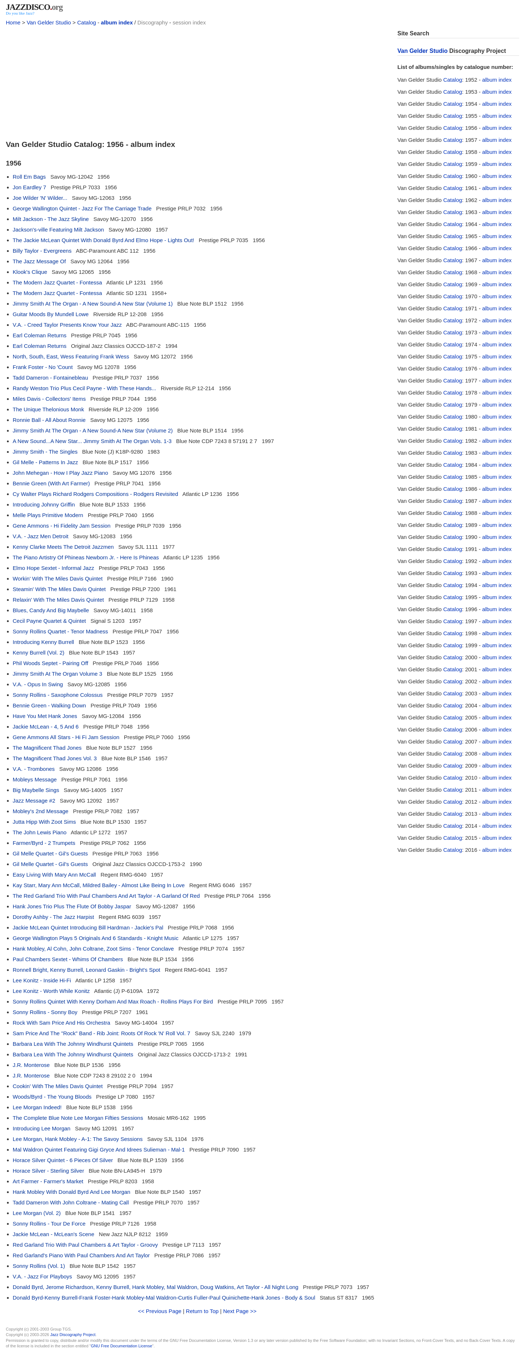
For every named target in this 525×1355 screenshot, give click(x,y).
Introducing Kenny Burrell (43, 642)
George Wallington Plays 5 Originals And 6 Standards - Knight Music (96, 938)
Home (13, 22)
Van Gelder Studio (49, 22)
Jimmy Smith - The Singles (45, 452)
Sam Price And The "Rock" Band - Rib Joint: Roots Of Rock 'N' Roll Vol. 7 (101, 1033)
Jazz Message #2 (34, 800)
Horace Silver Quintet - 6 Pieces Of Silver (63, 1160)
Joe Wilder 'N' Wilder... (40, 198)
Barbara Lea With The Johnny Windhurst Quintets (73, 1044)
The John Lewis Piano (40, 832)
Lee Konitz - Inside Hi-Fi (42, 980)
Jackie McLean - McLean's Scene (53, 1234)
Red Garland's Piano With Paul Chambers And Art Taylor (81, 1255)
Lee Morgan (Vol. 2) (37, 1213)
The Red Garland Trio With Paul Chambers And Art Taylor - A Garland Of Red (106, 896)
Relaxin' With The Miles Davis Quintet (58, 600)
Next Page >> (240, 1311)
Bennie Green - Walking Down (49, 705)
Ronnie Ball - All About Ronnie (49, 420)
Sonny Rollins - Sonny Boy (45, 1012)
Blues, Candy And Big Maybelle (51, 610)
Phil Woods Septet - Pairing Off (50, 663)
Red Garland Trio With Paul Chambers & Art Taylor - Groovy (85, 1245)
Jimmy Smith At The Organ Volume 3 (57, 674)
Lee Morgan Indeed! (37, 1107)
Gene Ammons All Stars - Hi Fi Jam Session (66, 737)
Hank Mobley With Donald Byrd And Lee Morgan (72, 1192)
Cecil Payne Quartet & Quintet (49, 621)
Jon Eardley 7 (29, 187)
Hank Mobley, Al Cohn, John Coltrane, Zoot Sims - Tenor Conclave (93, 949)
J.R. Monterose (31, 1065)
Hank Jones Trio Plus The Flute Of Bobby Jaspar (72, 906)
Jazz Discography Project (73, 1334)
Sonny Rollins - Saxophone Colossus (58, 695)
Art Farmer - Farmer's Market (48, 1181)
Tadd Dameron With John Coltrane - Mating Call (71, 1202)
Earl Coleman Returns (40, 335)
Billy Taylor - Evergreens (42, 251)
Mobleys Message (35, 779)
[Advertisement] (197, 81)
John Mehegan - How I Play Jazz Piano (60, 473)
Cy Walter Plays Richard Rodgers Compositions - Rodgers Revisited (95, 494)
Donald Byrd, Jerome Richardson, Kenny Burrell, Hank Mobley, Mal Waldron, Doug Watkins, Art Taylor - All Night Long (156, 1287)
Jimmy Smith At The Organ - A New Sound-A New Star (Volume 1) (93, 303)
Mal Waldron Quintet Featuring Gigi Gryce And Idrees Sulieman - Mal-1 (99, 1149)
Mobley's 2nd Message (41, 811)
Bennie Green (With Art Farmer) (51, 483)
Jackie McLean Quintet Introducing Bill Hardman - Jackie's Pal (88, 927)
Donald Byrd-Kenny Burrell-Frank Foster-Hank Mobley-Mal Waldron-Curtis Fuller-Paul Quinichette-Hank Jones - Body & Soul (164, 1297)
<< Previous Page (159, 1311)
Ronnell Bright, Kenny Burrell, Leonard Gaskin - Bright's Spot (86, 970)
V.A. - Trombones (34, 769)
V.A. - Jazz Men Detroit (41, 536)
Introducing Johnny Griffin (44, 504)
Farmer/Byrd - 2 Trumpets (44, 843)
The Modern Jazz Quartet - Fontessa (57, 282)
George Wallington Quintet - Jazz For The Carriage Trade (82, 208)
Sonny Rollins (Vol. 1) (39, 1266)
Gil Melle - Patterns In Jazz (45, 462)
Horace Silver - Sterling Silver (48, 1171)
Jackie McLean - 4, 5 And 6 (46, 726)
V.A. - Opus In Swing (38, 684)
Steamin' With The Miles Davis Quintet (59, 589)
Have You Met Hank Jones (45, 716)
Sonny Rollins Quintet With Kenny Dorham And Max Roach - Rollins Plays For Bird (113, 1001)
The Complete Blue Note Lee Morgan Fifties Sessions (78, 1118)
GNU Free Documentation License (121, 1346)
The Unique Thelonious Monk (48, 409)
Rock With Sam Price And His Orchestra (61, 1023)
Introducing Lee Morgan (41, 1128)
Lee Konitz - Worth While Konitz (51, 991)
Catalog (86, 22)
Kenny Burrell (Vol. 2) (39, 652)
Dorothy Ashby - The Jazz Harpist (53, 917)
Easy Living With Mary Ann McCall (54, 874)
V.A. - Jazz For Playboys (42, 1276)
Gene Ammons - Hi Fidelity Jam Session (61, 526)
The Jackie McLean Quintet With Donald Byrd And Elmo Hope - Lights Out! (103, 240)
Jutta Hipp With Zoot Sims (44, 822)
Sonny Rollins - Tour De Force (49, 1223)
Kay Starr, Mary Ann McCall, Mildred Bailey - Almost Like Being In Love (99, 885)
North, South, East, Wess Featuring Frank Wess (71, 356)
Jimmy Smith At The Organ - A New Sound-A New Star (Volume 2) (93, 430)
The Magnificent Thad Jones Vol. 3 (55, 758)
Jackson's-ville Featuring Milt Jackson (58, 229)
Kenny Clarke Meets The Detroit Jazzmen (63, 547)
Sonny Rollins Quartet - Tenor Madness (60, 631)
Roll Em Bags (29, 177)
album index (117, 22)
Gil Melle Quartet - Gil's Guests (50, 853)
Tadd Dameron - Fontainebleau (50, 377)
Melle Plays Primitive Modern (48, 515)
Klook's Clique (30, 272)
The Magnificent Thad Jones (47, 748)
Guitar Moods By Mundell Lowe (51, 314)
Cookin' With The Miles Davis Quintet (58, 1086)
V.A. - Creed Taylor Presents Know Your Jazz (67, 325)
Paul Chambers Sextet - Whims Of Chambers (68, 959)
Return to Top (202, 1311)
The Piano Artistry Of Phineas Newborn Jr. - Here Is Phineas (86, 557)
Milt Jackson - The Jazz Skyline (51, 219)
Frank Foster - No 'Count (43, 367)
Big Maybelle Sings (36, 790)
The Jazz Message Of (39, 261)
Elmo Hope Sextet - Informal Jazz (53, 568)
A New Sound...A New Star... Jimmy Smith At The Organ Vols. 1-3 (92, 441)
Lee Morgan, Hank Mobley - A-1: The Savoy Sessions (78, 1139)
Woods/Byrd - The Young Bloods (52, 1097)
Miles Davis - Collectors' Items (49, 399)
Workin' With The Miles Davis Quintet (58, 578)
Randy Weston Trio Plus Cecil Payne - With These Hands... (84, 388)
